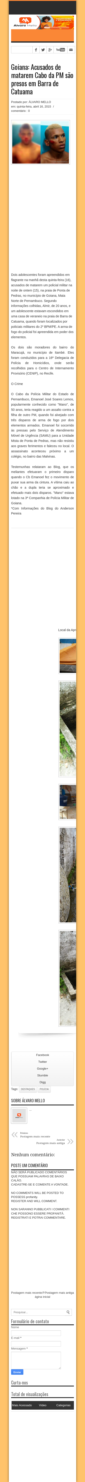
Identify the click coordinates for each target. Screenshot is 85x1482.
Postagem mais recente (26, 1292)
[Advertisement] (39, 1440)
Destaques (28, 1089)
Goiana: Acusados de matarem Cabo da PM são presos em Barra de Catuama (42, 79)
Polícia (44, 1089)
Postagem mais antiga (59, 1292)
